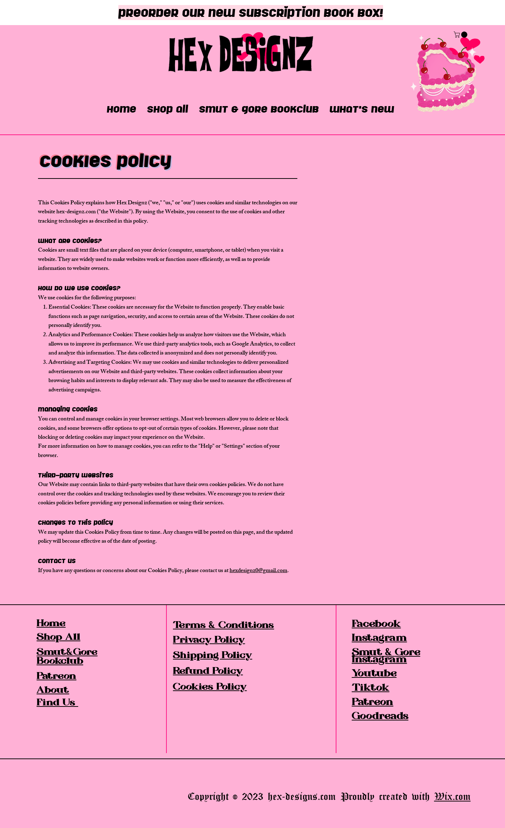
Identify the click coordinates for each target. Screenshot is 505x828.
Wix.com (452, 796)
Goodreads (380, 717)
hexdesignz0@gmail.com (258, 571)
